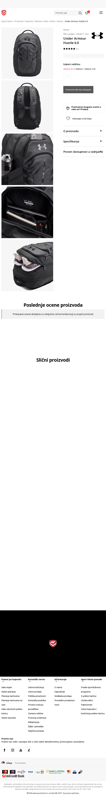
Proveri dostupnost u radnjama (83, 151)
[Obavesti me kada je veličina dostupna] (67, 76)
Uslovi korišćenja (36, 687)
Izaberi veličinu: (72, 64)
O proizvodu (82, 131)
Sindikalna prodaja (63, 696)
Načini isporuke (8, 717)
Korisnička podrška (37, 700)
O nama (58, 687)
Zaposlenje (59, 691)
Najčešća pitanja (36, 730)
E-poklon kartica (88, 696)
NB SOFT (58, 793)
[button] (68, 12)
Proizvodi (19, 21)
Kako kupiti (6, 687)
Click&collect (87, 700)
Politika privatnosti (37, 696)
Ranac (60, 21)
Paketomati (86, 704)
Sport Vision (7, 21)
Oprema (29, 21)
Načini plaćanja (8, 691)
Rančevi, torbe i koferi (45, 21)
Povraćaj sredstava (37, 717)
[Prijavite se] (87, 13)
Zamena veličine (35, 713)
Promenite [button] (20, 762)
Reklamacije (33, 722)
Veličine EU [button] (68, 69)
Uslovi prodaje (35, 691)
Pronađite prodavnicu (64, 700)
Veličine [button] (79, 69)
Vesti (56, 704)
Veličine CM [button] (90, 69)
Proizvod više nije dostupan (78, 89)
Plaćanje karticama (10, 696)
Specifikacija (82, 141)
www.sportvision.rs (40, 793)
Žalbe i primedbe (36, 726)
